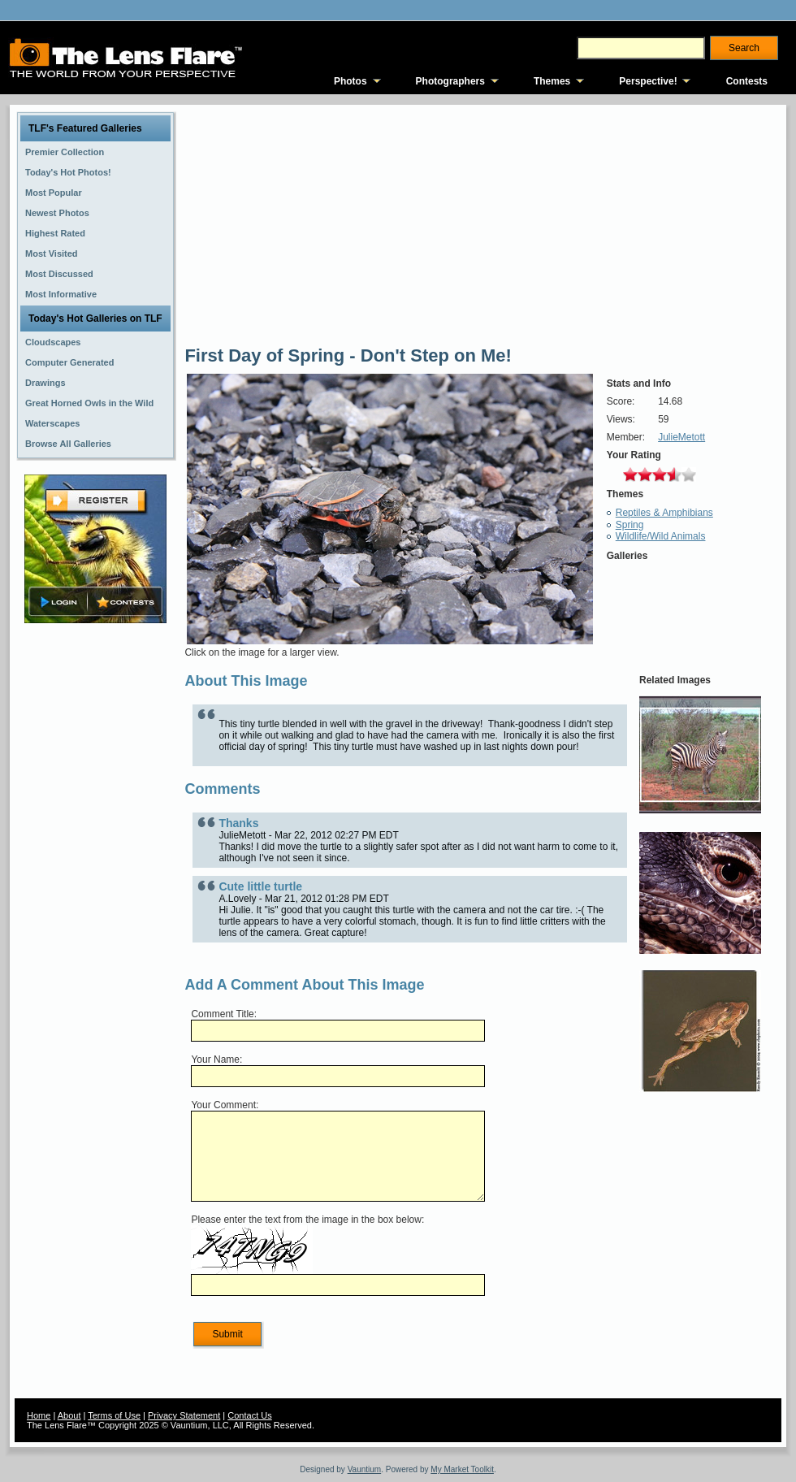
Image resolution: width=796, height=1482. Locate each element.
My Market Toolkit (462, 1469)
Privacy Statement (184, 1415)
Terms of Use (114, 1415)
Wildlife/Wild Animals (661, 536)
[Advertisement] (96, 883)
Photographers (450, 81)
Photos (350, 81)
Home (38, 1415)
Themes (552, 81)
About (69, 1415)
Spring (630, 525)
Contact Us (249, 1415)
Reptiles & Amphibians (664, 512)
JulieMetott (681, 437)
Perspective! (648, 81)
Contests (747, 81)
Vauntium (365, 1469)
